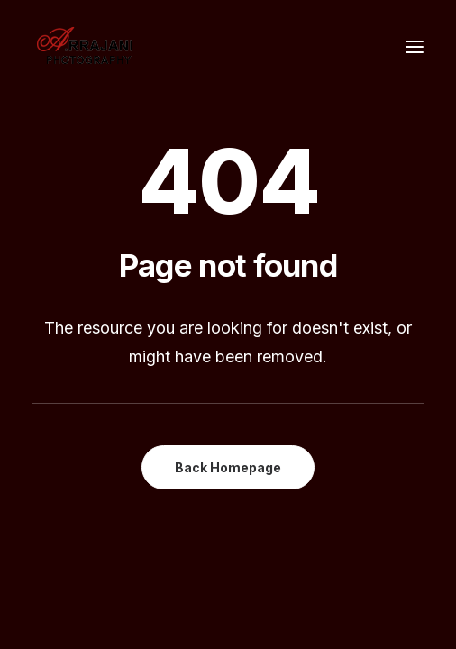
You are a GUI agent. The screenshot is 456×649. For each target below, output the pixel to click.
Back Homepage (228, 467)
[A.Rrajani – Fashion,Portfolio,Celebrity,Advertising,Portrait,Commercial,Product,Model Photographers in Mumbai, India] (84, 46)
